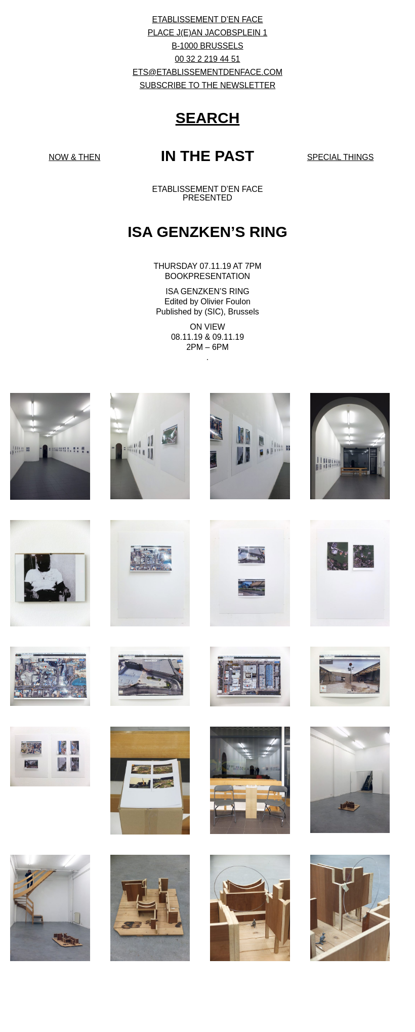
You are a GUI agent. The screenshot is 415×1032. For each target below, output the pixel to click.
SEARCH (208, 117)
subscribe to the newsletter (208, 85)
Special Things (340, 157)
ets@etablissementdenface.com (207, 72)
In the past (207, 155)
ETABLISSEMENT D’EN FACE (207, 19)
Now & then (74, 157)
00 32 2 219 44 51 (207, 59)
